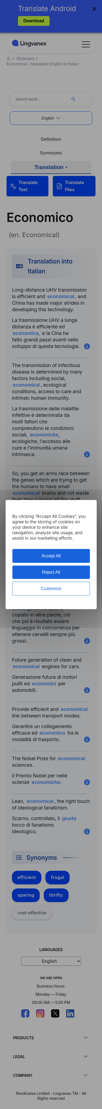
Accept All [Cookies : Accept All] (50, 556)
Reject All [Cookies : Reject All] (51, 572)
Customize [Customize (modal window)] (51, 588)
